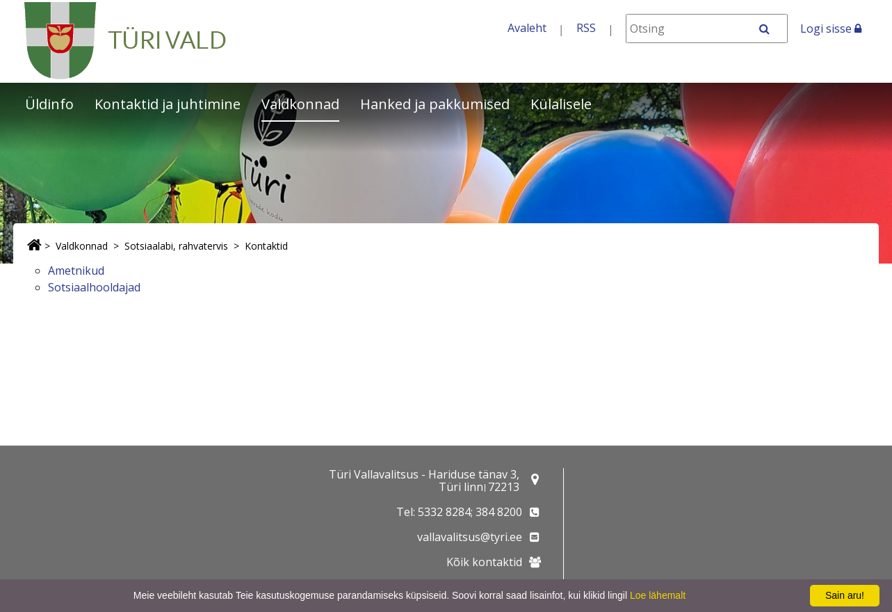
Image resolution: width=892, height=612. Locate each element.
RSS (586, 27)
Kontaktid (266, 245)
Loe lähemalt (658, 595)
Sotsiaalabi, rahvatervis (176, 245)
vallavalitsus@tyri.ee (469, 537)
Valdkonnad (300, 104)
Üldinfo (49, 104)
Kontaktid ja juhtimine (168, 104)
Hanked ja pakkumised (435, 104)
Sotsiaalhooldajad (94, 287)
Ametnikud (76, 270)
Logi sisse (830, 28)
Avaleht (527, 27)
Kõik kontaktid (484, 562)
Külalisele (561, 104)
